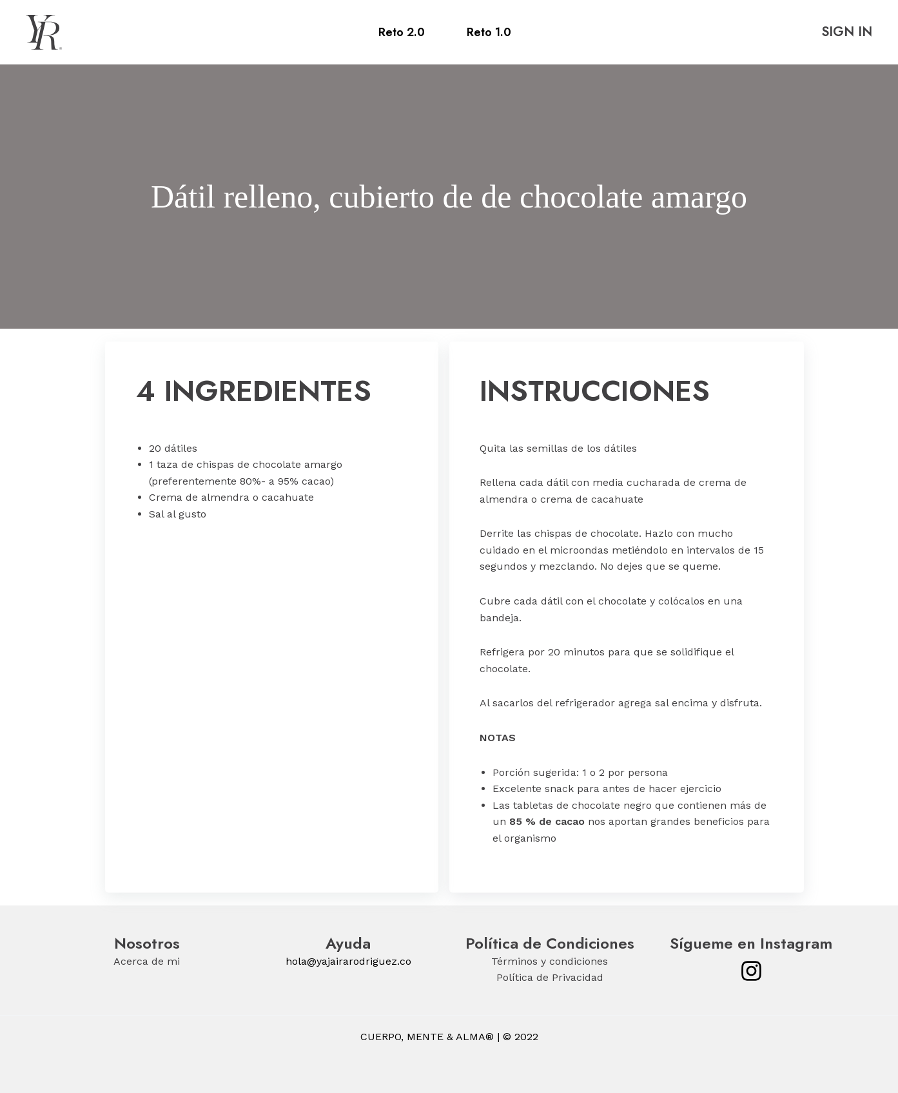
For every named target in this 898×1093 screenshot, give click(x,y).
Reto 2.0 (401, 32)
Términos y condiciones (549, 961)
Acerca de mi (146, 961)
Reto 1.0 (489, 32)
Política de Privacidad (549, 977)
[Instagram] (751, 971)
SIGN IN (846, 32)
